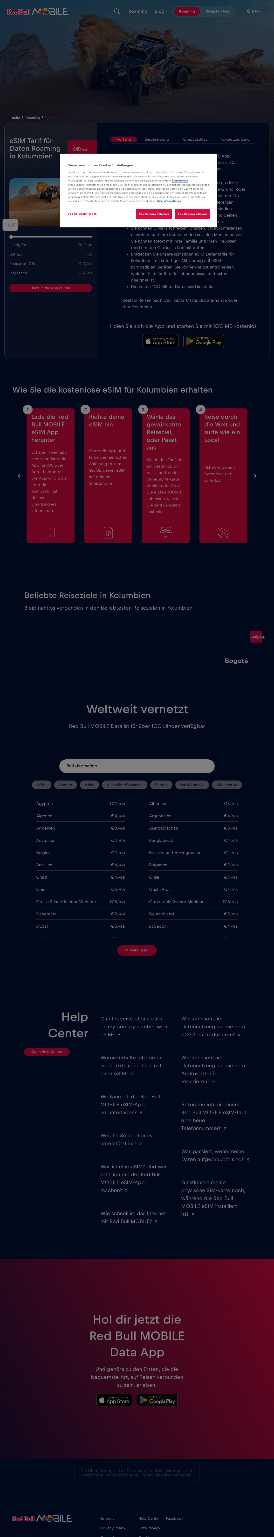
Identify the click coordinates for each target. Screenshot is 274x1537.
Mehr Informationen (169, 201)
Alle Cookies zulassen (192, 214)
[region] (138, 190)
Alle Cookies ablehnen (153, 214)
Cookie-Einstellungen (82, 213)
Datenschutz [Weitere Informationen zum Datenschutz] (180, 180)
